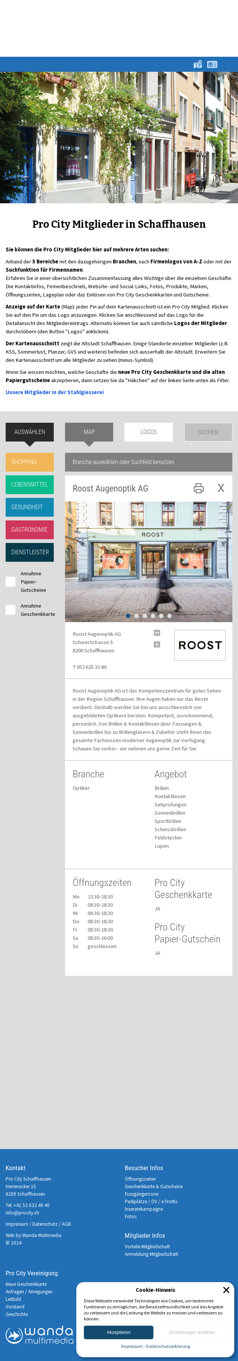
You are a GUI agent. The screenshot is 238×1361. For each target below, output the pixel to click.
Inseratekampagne (144, 1209)
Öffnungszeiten (140, 1179)
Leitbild (13, 1299)
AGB (66, 1224)
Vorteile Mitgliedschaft (147, 1246)
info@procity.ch (22, 1213)
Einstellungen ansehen (192, 1332)
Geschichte (17, 1314)
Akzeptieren (118, 1332)
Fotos (130, 1216)
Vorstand (15, 1307)
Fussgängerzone (141, 1194)
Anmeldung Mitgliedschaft (151, 1254)
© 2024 (13, 1243)
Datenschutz (45, 1224)
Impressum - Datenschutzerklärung (155, 1346)
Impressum (17, 1224)
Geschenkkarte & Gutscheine (154, 1186)
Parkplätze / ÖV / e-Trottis (151, 1201)
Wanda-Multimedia (41, 1235)
